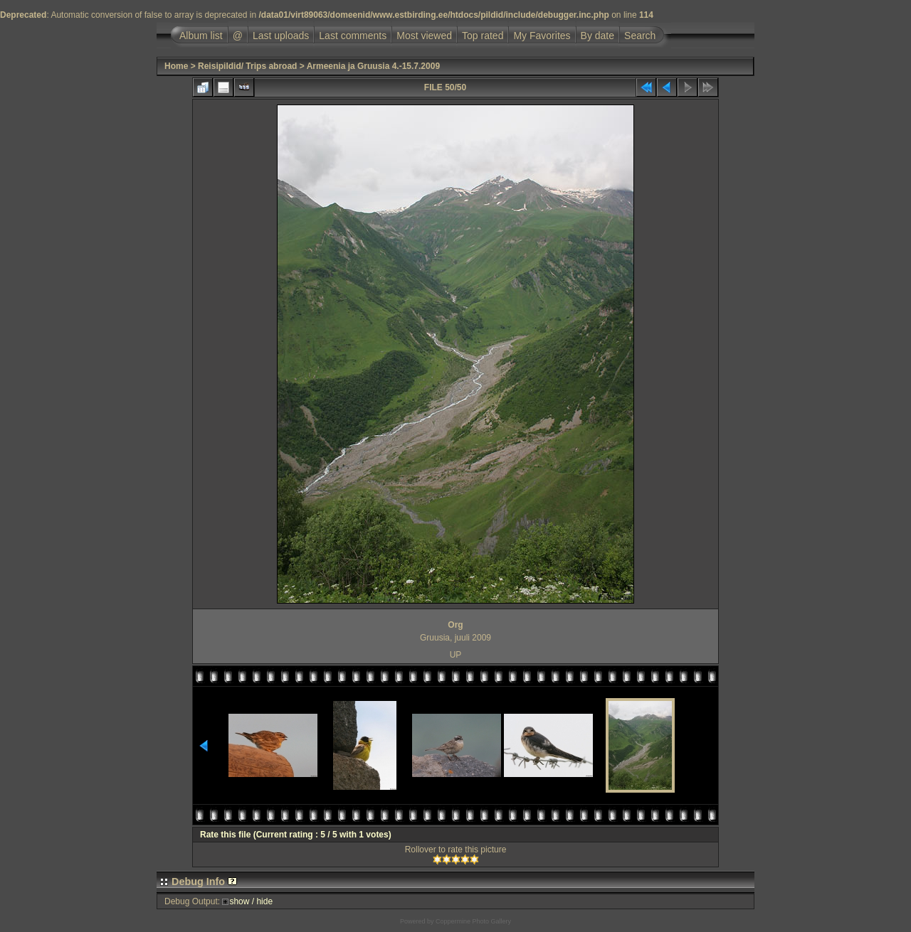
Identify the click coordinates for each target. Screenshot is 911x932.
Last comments (352, 35)
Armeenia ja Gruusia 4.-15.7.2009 (373, 66)
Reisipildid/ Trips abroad (247, 66)
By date (597, 35)
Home (176, 66)
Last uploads (281, 35)
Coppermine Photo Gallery (473, 921)
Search (639, 35)
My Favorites (541, 35)
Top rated (482, 35)
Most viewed (424, 35)
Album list (201, 35)
